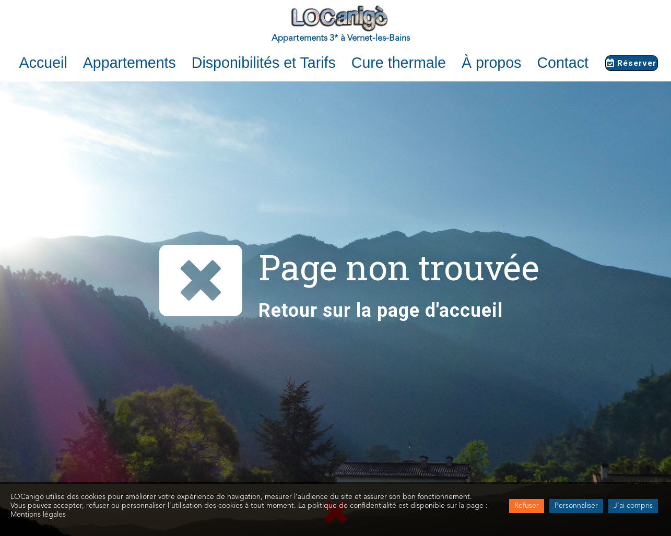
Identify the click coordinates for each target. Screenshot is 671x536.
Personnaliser (576, 505)
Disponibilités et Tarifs (264, 62)
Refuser (526, 505)
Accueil (43, 62)
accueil (471, 310)
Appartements (129, 62)
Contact (562, 62)
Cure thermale (398, 62)
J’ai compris (633, 505)
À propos (491, 62)
